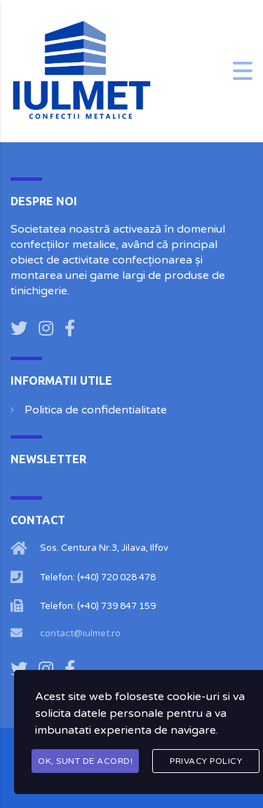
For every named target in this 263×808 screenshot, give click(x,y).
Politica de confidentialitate (96, 410)
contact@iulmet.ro (80, 633)
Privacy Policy (206, 761)
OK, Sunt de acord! (85, 761)
